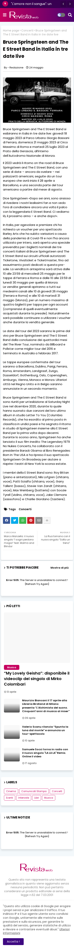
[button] (63, 4)
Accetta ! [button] (13, 941)
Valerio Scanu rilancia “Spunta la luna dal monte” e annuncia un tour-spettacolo (45, 730)
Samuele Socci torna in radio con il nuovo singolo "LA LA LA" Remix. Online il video (45, 753)
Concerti (27, 30)
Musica (48, 797)
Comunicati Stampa (34, 791)
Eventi (9, 797)
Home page (11, 30)
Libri (36, 797)
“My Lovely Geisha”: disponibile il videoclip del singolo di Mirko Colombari (36, 678)
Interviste (23, 797)
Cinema (11, 791)
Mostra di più (60, 568)
